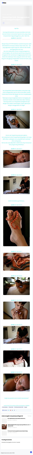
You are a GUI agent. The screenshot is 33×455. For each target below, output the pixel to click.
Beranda (4, 14)
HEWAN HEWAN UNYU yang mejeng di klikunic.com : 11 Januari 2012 (19, 425)
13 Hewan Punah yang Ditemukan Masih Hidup (18, 431)
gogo (26, 407)
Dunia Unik (11, 407)
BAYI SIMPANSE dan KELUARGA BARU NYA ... (17, 418)
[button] (16, 410)
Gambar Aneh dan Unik (19, 407)
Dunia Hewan (9, 14)
